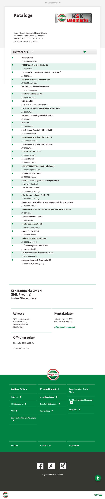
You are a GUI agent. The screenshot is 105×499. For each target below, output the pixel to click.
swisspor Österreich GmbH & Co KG (36, 260)
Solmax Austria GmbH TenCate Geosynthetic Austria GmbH (46, 209)
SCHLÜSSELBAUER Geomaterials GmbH (38, 166)
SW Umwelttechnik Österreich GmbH (37, 252)
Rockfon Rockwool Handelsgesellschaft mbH (40, 108)
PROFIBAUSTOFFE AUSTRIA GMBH (35, 79)
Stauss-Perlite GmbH (30, 231)
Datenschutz (45, 445)
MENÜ (96, 495)
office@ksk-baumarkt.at (64, 327)
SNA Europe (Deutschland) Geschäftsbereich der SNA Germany (47, 202)
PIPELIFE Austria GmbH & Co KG (35, 65)
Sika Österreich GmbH (31, 187)
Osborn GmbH (27, 58)
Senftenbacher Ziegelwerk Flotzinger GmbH (40, 180)
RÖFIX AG (25, 122)
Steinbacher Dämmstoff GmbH (34, 238)
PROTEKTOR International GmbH (35, 86)
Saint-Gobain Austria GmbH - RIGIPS (36, 137)
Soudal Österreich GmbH (32, 224)
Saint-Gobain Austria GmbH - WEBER (37, 144)
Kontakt (14, 445)
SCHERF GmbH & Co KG (31, 151)
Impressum (74, 445)
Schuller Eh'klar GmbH (31, 173)
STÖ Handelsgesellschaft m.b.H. (35, 245)
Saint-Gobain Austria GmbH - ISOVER (37, 130)
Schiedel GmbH (28, 159)
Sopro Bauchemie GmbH (32, 216)
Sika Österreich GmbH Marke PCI (35, 195)
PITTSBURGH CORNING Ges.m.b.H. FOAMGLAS (41, 72)
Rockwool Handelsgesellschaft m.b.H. (37, 115)
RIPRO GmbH (27, 101)
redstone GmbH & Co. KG (32, 94)
